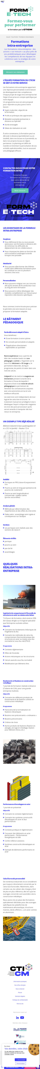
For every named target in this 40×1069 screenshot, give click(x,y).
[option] (19, 597)
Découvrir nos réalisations (15, 72)
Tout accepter (20, 1059)
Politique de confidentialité (20, 1000)
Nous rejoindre (30, 1067)
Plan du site (20, 1003)
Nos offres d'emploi (20, 985)
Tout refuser (7, 1046)
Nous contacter (20, 191)
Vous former (14, 37)
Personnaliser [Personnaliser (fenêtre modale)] (21, 1063)
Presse (20, 992)
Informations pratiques (20, 981)
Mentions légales (20, 996)
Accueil (8, 37)
